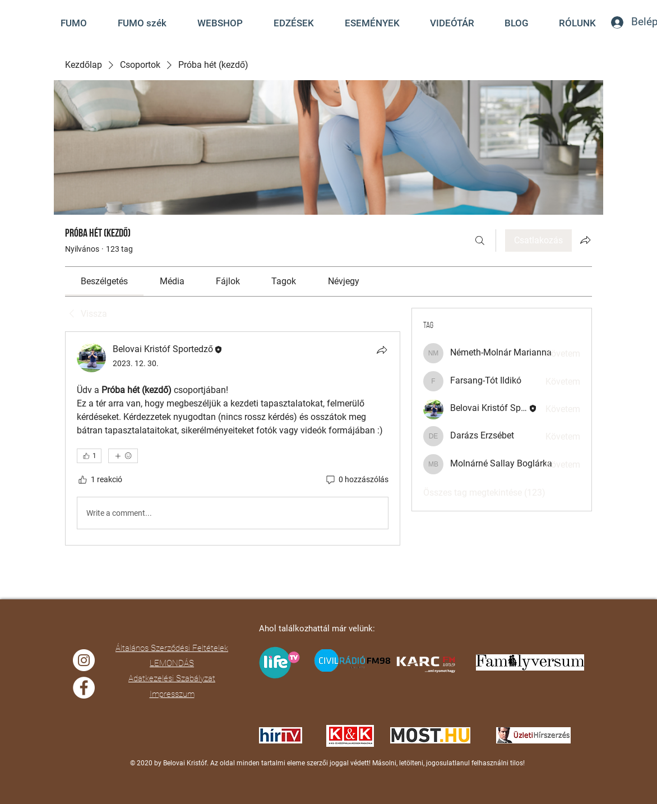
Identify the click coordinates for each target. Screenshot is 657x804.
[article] (232, 438)
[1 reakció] (99, 480)
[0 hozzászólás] (356, 480)
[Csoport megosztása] (585, 240)
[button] (452, 23)
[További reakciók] (123, 456)
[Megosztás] (381, 350)
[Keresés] (480, 240)
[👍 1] (89, 456)
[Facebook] (84, 688)
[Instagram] (84, 660)
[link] (104, 281)
